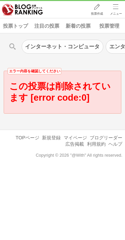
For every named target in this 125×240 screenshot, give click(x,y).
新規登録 (51, 137)
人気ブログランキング (22, 9)
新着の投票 (78, 26)
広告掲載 (74, 144)
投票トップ (15, 26)
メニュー (116, 13)
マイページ (75, 137)
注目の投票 (46, 26)
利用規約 (96, 144)
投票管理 (109, 26)
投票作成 (97, 13)
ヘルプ (115, 144)
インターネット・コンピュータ (62, 46)
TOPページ (27, 137)
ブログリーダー (106, 137)
